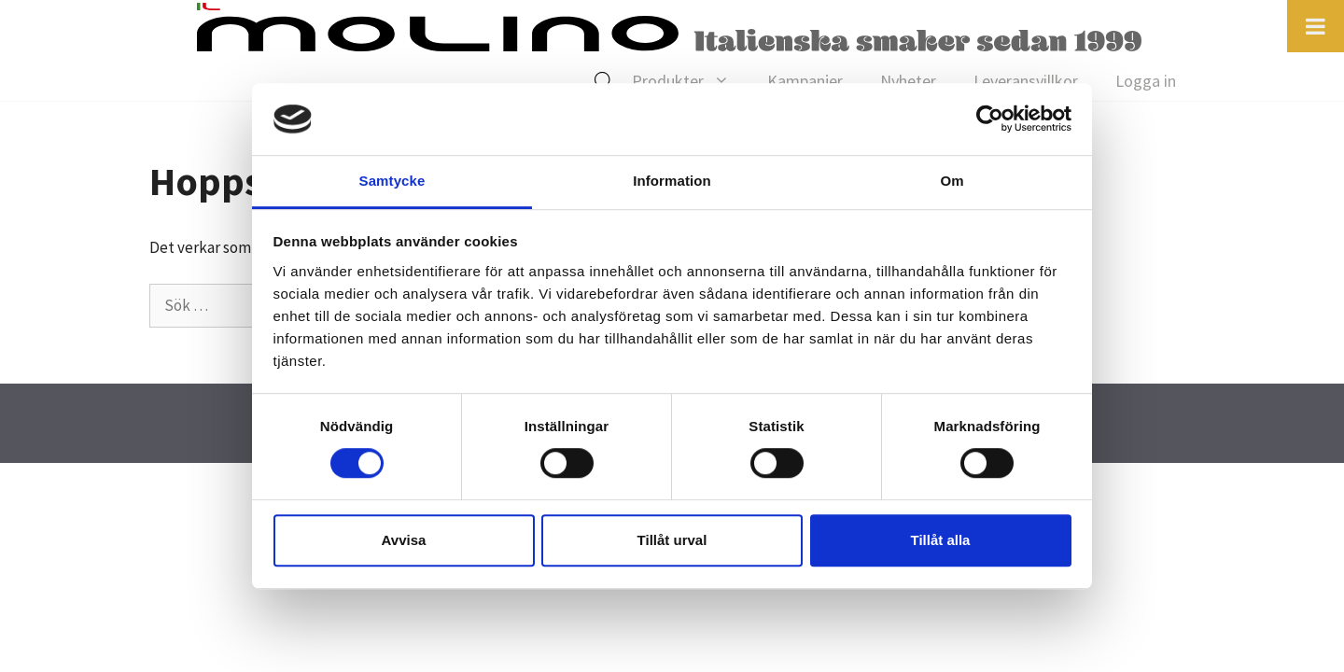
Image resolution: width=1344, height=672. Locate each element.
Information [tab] (672, 181)
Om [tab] (951, 181)
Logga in (1145, 80)
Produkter (690, 81)
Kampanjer (805, 80)
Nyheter (908, 80)
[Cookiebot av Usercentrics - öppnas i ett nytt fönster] (989, 119)
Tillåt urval (672, 540)
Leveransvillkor (1025, 80)
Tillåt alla (941, 540)
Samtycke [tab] (392, 181)
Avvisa (404, 540)
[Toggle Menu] (1315, 26)
